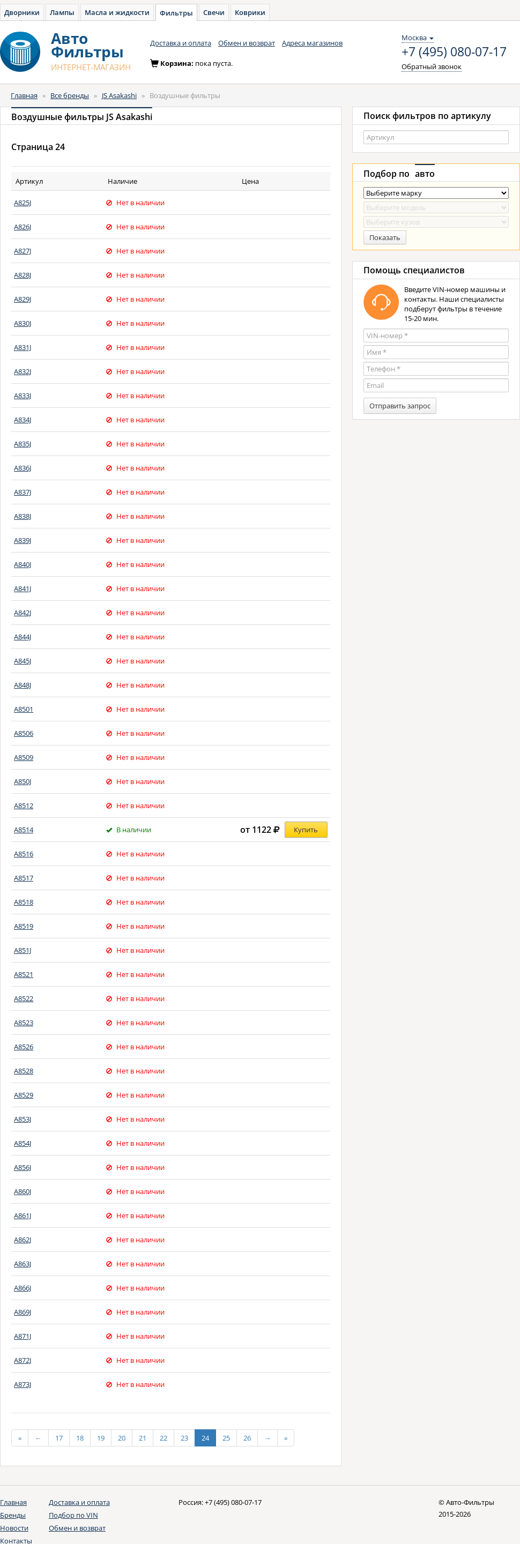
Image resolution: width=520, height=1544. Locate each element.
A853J (22, 1119)
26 (247, 1438)
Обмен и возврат (246, 43)
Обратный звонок (432, 66)
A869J (22, 1312)
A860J (22, 1191)
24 (205, 1438)
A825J (22, 202)
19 (101, 1438)
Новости (14, 1528)
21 (142, 1438)
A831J (22, 347)
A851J (22, 950)
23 (184, 1438)
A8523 (23, 1022)
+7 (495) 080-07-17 (454, 52)
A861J (22, 1215)
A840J (22, 564)
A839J (22, 540)
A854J (22, 1143)
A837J (22, 492)
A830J (22, 323)
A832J (22, 371)
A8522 (23, 998)
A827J (22, 251)
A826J (22, 227)
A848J (22, 685)
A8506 (23, 733)
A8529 (23, 1095)
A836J (22, 468)
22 (163, 1438)
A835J (22, 444)
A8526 (23, 1046)
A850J (22, 781)
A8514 (23, 829)
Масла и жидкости (117, 12)
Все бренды (69, 95)
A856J (22, 1167)
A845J (22, 661)
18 (80, 1438)
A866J (22, 1288)
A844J (22, 637)
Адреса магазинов (312, 43)
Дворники (22, 12)
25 (226, 1438)
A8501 (23, 709)
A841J (22, 588)
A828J (22, 275)
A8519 (23, 926)
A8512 (23, 805)
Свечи (214, 12)
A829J (22, 299)
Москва (418, 37)
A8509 (23, 757)
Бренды (13, 1515)
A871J (22, 1336)
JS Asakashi (119, 95)
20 (121, 1438)
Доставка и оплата (180, 43)
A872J (22, 1360)
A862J (22, 1239)
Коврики (250, 12)
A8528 (23, 1071)
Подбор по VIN (73, 1515)
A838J (22, 516)
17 (59, 1438)
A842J (22, 612)
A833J (22, 395)
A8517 (23, 878)
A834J (22, 419)
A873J (22, 1384)
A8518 (23, 902)
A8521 (23, 974)
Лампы (62, 12)
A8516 (23, 854)
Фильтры (176, 13)
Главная (24, 95)
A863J (22, 1264)
